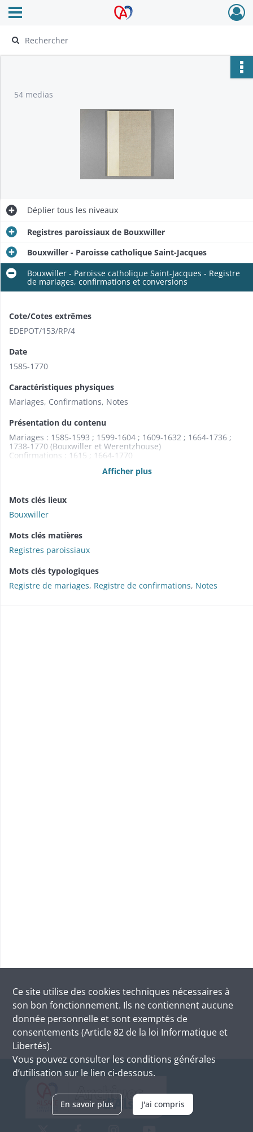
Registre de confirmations (142, 585)
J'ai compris (163, 1104)
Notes (206, 585)
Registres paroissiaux (49, 550)
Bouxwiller (29, 514)
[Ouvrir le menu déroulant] (15, 13)
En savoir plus (87, 1104)
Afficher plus (127, 471)
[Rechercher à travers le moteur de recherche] (122, 40)
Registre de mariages (49, 585)
